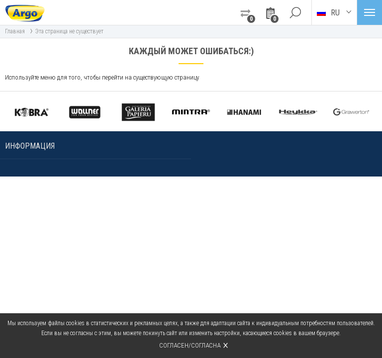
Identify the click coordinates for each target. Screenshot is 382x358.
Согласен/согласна (189, 345)
